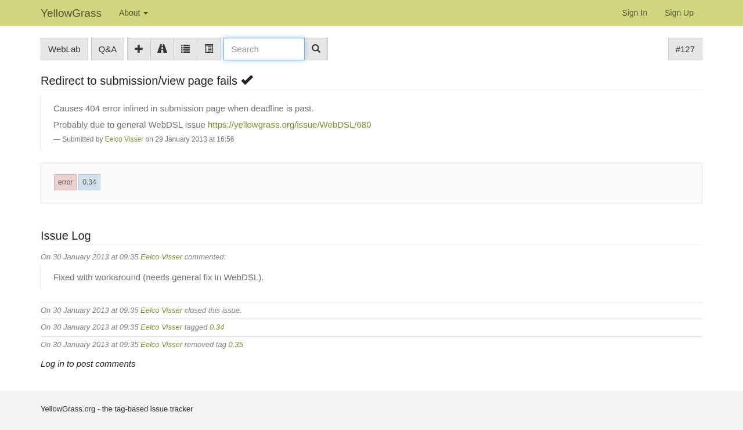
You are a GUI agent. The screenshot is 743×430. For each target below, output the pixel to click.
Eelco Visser (124, 139)
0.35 (236, 344)
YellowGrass (71, 13)
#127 (685, 49)
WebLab (64, 49)
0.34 (89, 182)
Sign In (635, 12)
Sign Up (679, 12)
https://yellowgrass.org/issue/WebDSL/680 (290, 124)
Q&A (108, 49)
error (65, 182)
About (133, 12)
